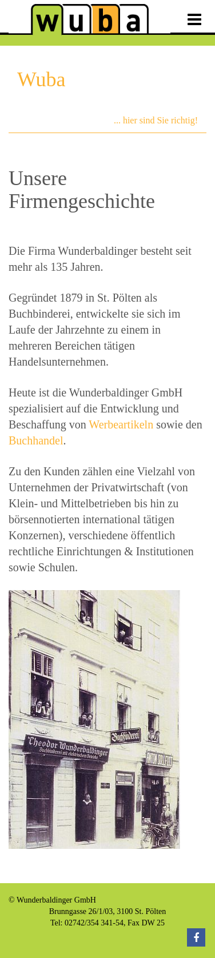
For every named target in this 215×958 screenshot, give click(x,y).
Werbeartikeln (121, 424)
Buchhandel (36, 440)
